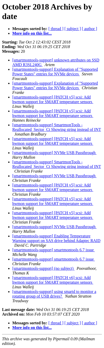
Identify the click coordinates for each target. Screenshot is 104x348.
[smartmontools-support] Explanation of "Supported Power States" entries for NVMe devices (55, 71)
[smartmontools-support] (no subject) (43, 268)
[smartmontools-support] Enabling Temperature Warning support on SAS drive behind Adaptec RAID (56, 238)
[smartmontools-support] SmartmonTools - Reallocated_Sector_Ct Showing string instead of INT (56, 127)
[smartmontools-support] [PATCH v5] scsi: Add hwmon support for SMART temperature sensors (52, 99)
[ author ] (89, 28)
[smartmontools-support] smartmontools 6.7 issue (53, 250)
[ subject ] (73, 28)
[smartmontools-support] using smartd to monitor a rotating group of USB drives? (54, 293)
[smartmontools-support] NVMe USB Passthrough (54, 152)
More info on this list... (32, 33)
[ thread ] (56, 28)
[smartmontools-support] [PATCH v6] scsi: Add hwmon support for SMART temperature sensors (52, 279)
